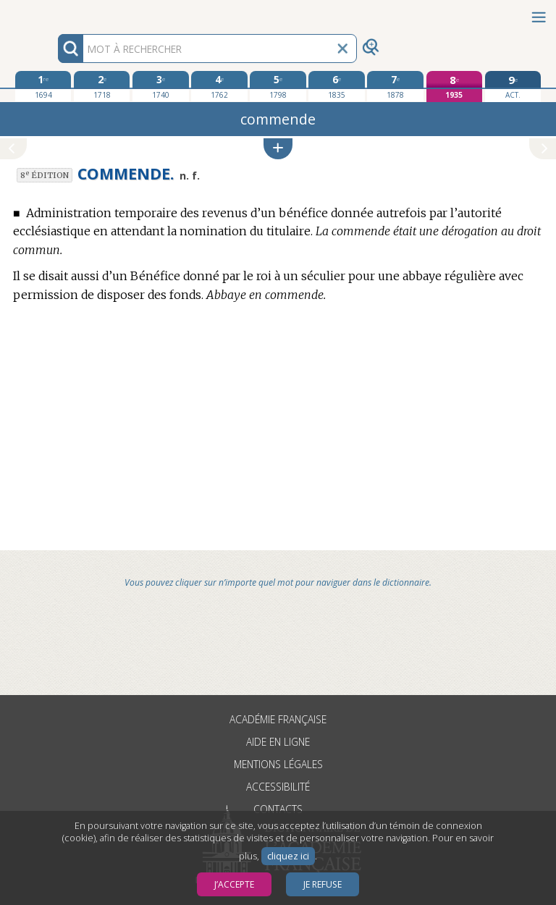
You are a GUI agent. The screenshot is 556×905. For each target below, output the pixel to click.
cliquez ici (288, 856)
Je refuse (322, 884)
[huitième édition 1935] (454, 86)
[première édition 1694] (43, 86)
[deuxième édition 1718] (102, 86)
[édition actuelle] (513, 86)
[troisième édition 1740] (160, 86)
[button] (278, 148)
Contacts (278, 809)
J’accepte (234, 884)
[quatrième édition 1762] (219, 86)
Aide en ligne (278, 742)
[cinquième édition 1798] (278, 86)
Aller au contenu (56, 12)
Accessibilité (278, 787)
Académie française (278, 719)
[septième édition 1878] (395, 86)
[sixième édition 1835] (336, 86)
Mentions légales (278, 764)
